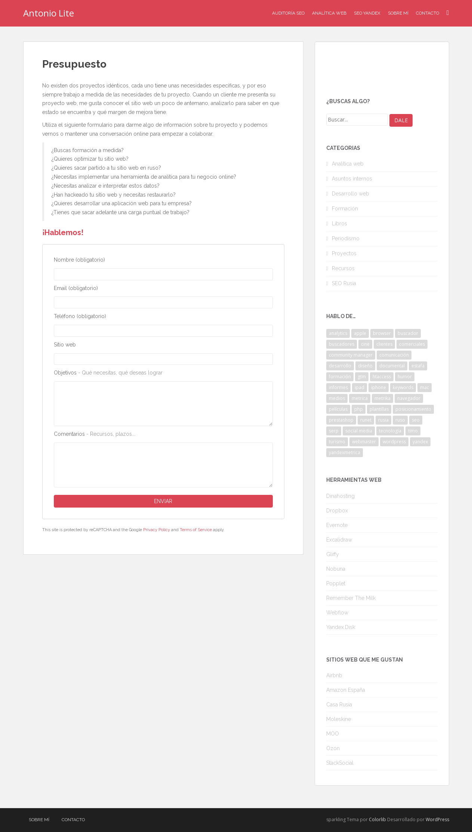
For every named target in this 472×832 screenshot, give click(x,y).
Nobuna (335, 569)
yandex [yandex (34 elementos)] (420, 441)
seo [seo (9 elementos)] (416, 420)
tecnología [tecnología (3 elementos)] (390, 431)
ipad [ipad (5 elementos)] (359, 387)
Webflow (337, 613)
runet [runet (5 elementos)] (365, 420)
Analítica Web (329, 13)
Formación (345, 209)
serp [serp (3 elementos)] (334, 431)
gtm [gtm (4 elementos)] (362, 376)
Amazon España (345, 690)
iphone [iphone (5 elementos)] (378, 387)
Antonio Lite (48, 13)
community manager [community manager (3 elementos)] (351, 355)
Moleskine (338, 719)
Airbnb (334, 675)
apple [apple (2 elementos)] (360, 333)
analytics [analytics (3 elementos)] (338, 333)
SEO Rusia (344, 283)
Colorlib (377, 819)
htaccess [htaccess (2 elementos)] (382, 376)
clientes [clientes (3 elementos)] (384, 344)
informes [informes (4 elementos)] (338, 387)
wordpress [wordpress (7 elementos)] (394, 441)
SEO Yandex (367, 13)
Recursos (343, 268)
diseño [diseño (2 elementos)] (365, 366)
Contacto (427, 13)
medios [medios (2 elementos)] (337, 398)
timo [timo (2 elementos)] (413, 431)
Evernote (337, 525)
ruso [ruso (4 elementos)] (400, 420)
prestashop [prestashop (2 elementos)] (341, 420)
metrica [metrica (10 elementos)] (360, 398)
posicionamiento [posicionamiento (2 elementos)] (413, 409)
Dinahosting (340, 496)
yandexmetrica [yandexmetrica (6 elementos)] (344, 452)
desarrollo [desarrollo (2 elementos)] (340, 366)
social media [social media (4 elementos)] (358, 431)
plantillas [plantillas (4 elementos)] (379, 409)
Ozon (333, 748)
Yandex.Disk (340, 627)
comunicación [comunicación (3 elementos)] (394, 355)
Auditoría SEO (288, 13)
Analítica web (348, 164)
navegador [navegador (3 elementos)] (408, 398)
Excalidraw (339, 540)
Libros (339, 224)
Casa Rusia (339, 705)
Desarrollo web (350, 194)
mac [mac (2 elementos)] (424, 387)
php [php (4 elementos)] (358, 409)
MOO (332, 734)
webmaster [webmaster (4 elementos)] (364, 441)
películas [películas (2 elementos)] (338, 409)
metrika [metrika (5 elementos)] (382, 398)
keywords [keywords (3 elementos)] (403, 387)
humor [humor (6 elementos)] (405, 376)
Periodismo (346, 238)
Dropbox (337, 511)
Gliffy (332, 554)
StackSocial (340, 763)
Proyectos (344, 253)
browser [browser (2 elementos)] (382, 333)
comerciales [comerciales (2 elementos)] (412, 344)
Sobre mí (398, 13)
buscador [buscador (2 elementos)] (408, 333)
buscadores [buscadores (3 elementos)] (341, 344)
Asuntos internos (352, 179)
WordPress (437, 819)
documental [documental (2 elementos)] (392, 366)
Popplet (335, 583)
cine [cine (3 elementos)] (365, 344)
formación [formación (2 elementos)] (340, 376)
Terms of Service (196, 529)
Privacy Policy (156, 529)
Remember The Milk (351, 598)
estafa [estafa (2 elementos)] (418, 366)
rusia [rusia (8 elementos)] (383, 420)
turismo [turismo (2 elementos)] (337, 441)
